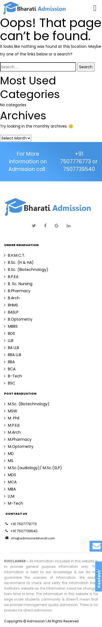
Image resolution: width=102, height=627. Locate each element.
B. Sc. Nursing (18, 283)
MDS (10, 474)
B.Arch (12, 297)
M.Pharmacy (18, 439)
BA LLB (11, 347)
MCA (10, 482)
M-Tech (13, 503)
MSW (10, 411)
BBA (9, 361)
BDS (9, 333)
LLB (8, 340)
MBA (10, 489)
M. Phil (11, 418)
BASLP (11, 312)
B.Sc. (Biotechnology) (26, 269)
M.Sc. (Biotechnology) (27, 403)
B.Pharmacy (17, 290)
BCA (10, 368)
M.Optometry (18, 446)
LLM (9, 496)
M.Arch (12, 432)
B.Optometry (18, 319)
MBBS (11, 326)
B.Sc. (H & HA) (19, 262)
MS (8, 460)
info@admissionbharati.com (30, 538)
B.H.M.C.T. (14, 255)
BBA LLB (12, 354)
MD (9, 453)
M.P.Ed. (12, 425)
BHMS (11, 305)
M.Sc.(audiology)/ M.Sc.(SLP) (33, 467)
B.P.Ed (11, 276)
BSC (9, 383)
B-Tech (13, 376)
